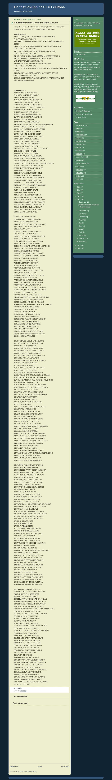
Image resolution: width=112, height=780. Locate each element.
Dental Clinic (81, 54)
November (83, 211)
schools (79, 166)
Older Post (65, 766)
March (81, 235)
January (82, 241)
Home (40, 766)
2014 (79, 190)
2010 (79, 245)
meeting (79, 154)
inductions (80, 144)
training (79, 176)
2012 (79, 196)
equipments (81, 135)
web (78, 179)
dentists (79, 132)
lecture (79, 147)
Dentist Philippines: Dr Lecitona (39, 7)
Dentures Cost (79, 74)
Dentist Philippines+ (84, 111)
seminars (80, 170)
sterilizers (80, 173)
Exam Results (82, 117)
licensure (23, 691)
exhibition (80, 141)
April (81, 232)
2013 (79, 193)
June (81, 226)
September (83, 217)
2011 (79, 199)
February (82, 238)
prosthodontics (82, 163)
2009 (79, 248)
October (82, 214)
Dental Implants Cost (81, 62)
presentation (81, 157)
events (79, 138)
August (81, 220)
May (80, 229)
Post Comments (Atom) (28, 771)
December (83, 202)
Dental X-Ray (79, 84)
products (80, 160)
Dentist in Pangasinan (84, 114)
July (80, 223)
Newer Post (14, 766)
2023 (79, 187)
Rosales (96, 23)
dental (79, 128)
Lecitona (80, 23)
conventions (81, 125)
